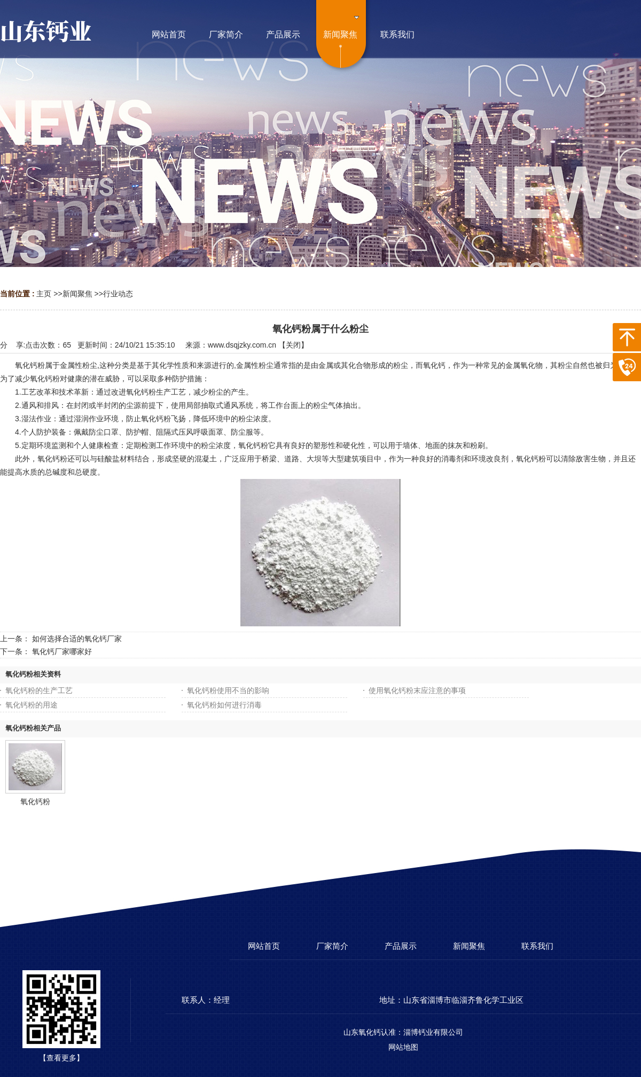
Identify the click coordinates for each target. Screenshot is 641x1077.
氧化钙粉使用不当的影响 (228, 690)
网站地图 (403, 1047)
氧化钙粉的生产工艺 (39, 690)
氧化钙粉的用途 (31, 705)
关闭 (293, 345)
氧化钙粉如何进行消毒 (224, 705)
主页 (43, 293)
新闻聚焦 (77, 293)
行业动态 (118, 293)
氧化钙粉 (35, 801)
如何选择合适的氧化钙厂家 (77, 638)
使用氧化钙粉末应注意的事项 (417, 690)
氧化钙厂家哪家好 (62, 651)
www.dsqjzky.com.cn (242, 345)
